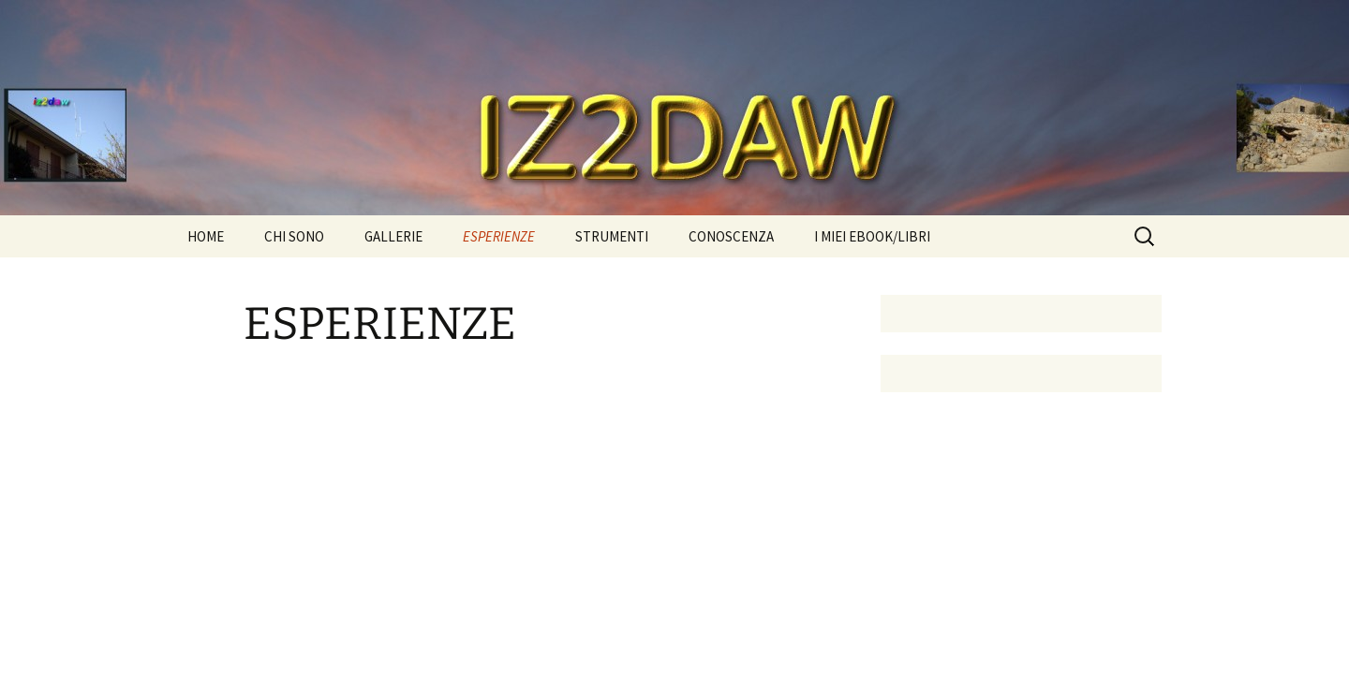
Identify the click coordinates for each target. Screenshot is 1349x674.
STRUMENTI (611, 236)
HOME (205, 236)
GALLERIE (393, 236)
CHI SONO (294, 236)
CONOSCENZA (731, 236)
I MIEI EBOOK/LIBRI (872, 236)
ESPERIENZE (499, 236)
